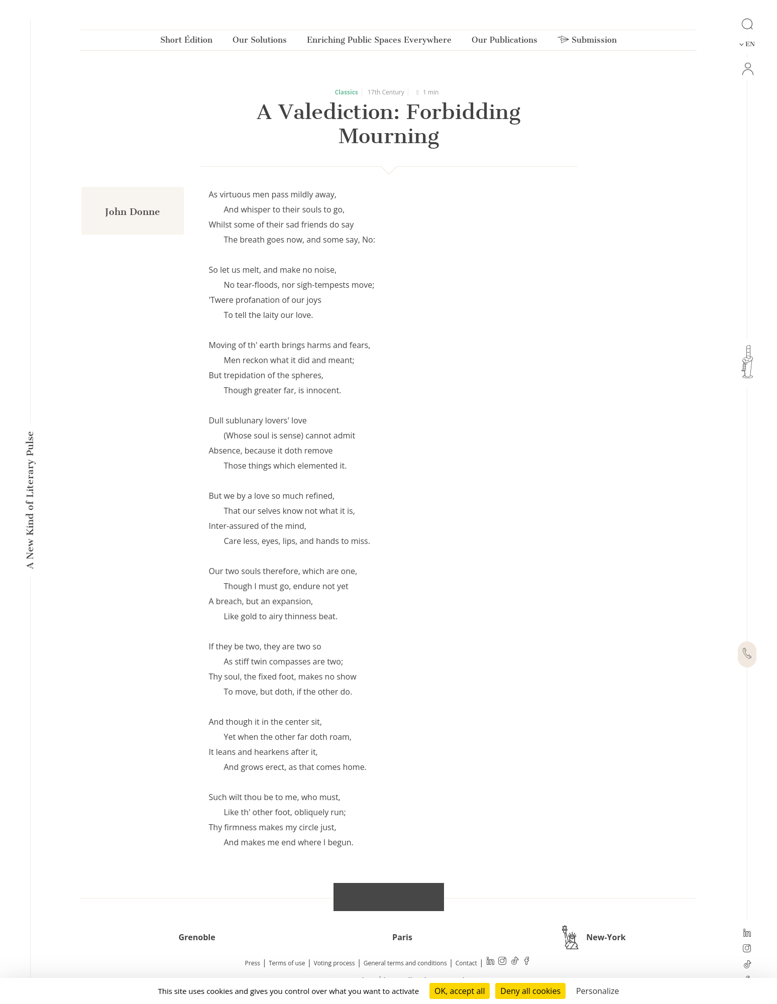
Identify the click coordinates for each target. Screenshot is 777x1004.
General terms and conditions (405, 963)
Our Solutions (260, 42)
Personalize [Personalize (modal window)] (597, 990)
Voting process (334, 963)
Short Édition (186, 42)
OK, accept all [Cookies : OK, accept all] (459, 990)
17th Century (386, 92)
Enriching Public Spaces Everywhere (379, 42)
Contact (466, 963)
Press (252, 963)
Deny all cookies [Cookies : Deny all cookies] (530, 990)
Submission (587, 42)
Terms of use (287, 963)
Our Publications (504, 42)
